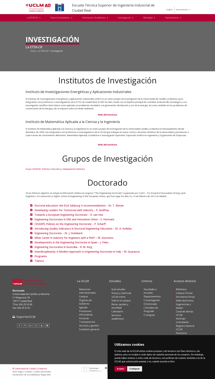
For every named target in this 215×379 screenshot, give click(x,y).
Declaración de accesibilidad (26, 374)
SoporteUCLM (25, 317)
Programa (41, 256)
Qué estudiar (118, 289)
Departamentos (152, 296)
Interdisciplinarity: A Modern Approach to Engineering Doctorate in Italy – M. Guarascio (87, 251)
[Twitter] (25, 325)
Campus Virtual (184, 293)
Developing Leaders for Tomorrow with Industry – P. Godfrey (72, 210)
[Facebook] (19, 325)
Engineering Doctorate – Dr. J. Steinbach (59, 233)
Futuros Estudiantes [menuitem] (60, 17)
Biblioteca (181, 289)
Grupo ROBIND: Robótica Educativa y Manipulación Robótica (55, 168)
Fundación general (89, 329)
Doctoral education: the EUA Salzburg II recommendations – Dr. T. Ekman (79, 205)
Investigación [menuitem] (124, 17)
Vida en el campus (121, 300)
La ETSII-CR (43, 51)
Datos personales (43, 371)
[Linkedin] (30, 325)
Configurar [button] (134, 369)
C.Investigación (152, 300)
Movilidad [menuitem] (148, 17)
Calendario (117, 311)
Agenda (83, 307)
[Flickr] (47, 325)
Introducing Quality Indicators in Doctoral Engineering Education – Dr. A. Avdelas (83, 228)
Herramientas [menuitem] (182, 9)
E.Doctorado (150, 304)
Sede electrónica (184, 300)
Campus (83, 296)
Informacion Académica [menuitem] (94, 17)
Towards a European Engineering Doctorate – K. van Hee (69, 214)
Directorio (181, 333)
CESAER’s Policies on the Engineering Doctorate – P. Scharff (70, 224)
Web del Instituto (107, 114)
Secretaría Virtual (185, 296)
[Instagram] (36, 325)
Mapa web (46, 374)
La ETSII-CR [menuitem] (33, 17)
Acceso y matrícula (121, 293)
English (170, 9)
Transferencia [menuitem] (172, 17)
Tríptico (39, 261)
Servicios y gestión (89, 325)
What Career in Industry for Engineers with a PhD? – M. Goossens (74, 237)
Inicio (32, 51)
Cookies (28, 371)
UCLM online (118, 296)
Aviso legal (17, 371)
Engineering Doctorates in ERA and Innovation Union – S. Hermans (74, 219)
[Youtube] (42, 325)
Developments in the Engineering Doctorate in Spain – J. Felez (71, 242)
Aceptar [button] (120, 369)
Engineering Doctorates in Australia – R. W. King (63, 247)
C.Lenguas (149, 315)
